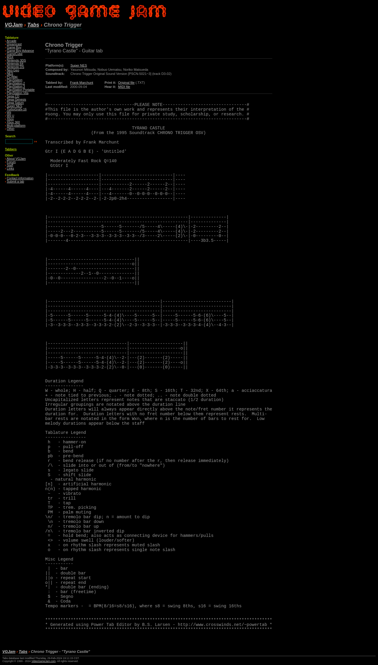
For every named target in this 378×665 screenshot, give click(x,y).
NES (10, 73)
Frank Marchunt (81, 82)
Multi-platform (16, 125)
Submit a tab (15, 181)
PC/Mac (12, 76)
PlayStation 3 (16, 86)
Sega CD (13, 96)
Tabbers (11, 149)
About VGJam (16, 158)
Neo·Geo (13, 70)
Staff (10, 165)
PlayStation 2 (16, 83)
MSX (10, 57)
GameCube (14, 54)
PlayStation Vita (17, 93)
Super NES (14, 106)
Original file (126, 82)
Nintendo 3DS (16, 60)
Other (10, 129)
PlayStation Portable (21, 89)
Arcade (12, 41)
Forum (11, 162)
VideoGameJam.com (43, 661)
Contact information (20, 178)
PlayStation (14, 80)
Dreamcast (14, 44)
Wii (9, 112)
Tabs (33, 25)
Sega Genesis (16, 99)
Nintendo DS (15, 67)
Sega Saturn (15, 102)
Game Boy (14, 47)
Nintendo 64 (15, 63)
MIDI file (124, 86)
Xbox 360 (13, 122)
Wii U (10, 115)
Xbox (10, 119)
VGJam (14, 25)
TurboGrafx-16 (17, 109)
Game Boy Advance (20, 50)
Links (10, 168)
